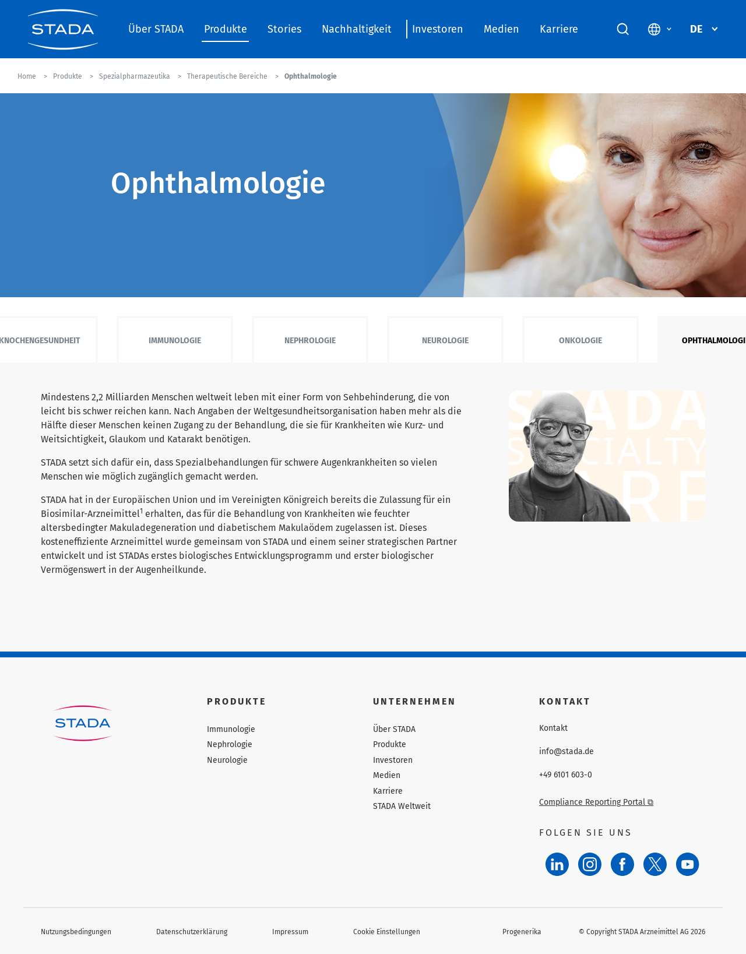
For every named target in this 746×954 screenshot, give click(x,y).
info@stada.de (566, 751)
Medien (501, 29)
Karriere (559, 29)
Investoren (437, 29)
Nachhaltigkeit (357, 29)
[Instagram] (589, 864)
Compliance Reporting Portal (596, 802)
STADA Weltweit (402, 806)
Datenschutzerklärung (191, 932)
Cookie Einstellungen (386, 932)
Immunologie (175, 341)
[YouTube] (687, 864)
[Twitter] (655, 864)
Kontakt (553, 728)
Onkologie (580, 341)
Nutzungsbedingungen (76, 932)
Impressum (290, 932)
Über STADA (156, 29)
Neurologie (445, 341)
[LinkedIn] (557, 864)
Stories (284, 29)
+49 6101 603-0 (565, 775)
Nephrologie (310, 341)
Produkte (225, 29)
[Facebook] (622, 864)
